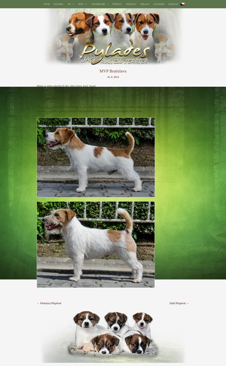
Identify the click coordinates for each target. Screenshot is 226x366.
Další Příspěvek (179, 303)
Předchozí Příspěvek (49, 303)
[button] (72, 4)
